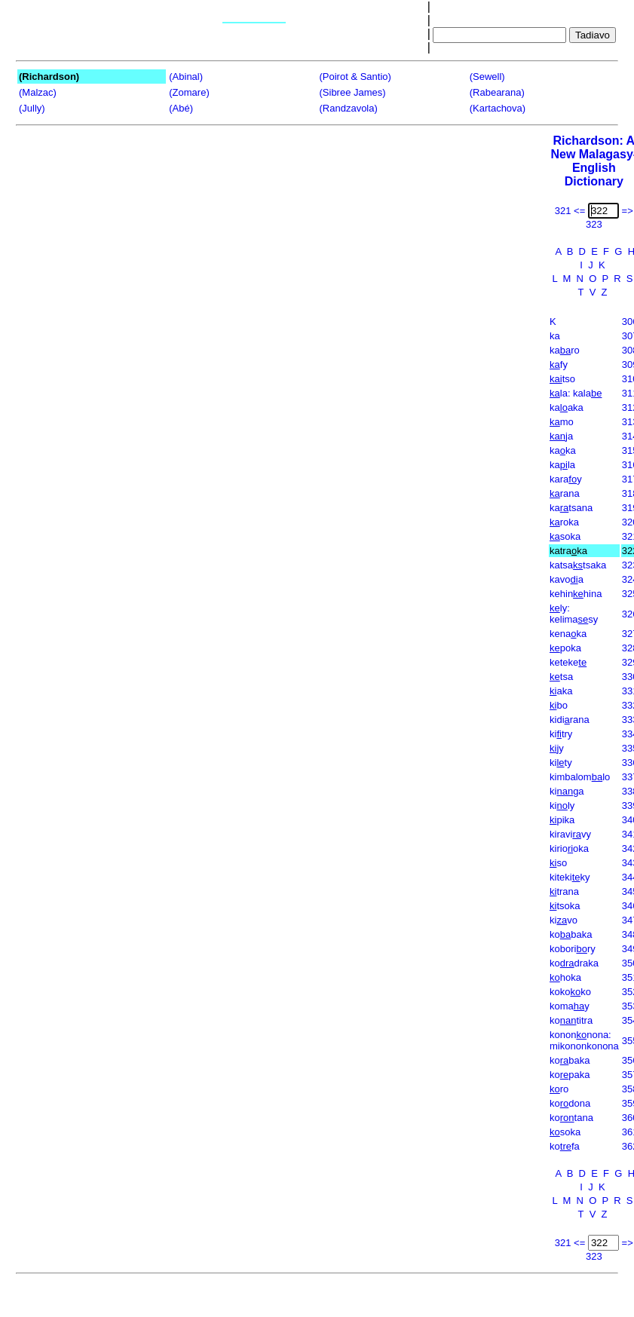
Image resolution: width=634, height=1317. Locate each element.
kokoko (570, 991)
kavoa (566, 579)
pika (562, 819)
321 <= (570, 210)
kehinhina (576, 593)
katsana (571, 507)
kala (562, 464)
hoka (565, 977)
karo (565, 350)
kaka (563, 450)
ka (555, 336)
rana (565, 493)
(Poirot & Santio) (355, 76)
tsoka (565, 905)
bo (559, 705)
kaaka (566, 407)
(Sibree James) (353, 92)
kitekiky (570, 877)
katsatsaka (578, 565)
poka (565, 648)
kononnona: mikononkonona (584, 1040)
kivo (563, 920)
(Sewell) (487, 76)
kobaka (571, 934)
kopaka (570, 1074)
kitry (561, 734)
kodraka (574, 963)
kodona (570, 1103)
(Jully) (32, 108)
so (558, 862)
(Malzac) (38, 92)
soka (565, 536)
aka (561, 691)
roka (564, 522)
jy (557, 748)
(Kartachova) (497, 108)
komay (570, 1006)
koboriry (573, 948)
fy (559, 364)
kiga (567, 791)
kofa (565, 1146)
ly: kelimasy (574, 613)
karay (566, 479)
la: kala (576, 393)
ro (559, 1089)
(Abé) (181, 108)
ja (561, 436)
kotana (571, 1117)
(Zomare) (189, 92)
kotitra (571, 1020)
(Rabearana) (497, 92)
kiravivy (570, 834)
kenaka (568, 633)
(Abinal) (186, 76)
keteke (568, 662)
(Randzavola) (349, 108)
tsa (561, 676)
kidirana (570, 719)
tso (562, 378)
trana (564, 891)
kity (561, 762)
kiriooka (569, 848)
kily (562, 805)
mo (562, 421)
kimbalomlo (580, 777)
